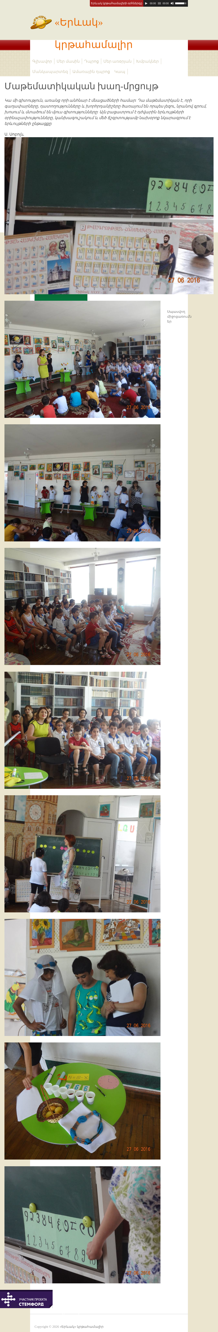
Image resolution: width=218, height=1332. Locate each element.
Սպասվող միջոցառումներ (179, 316)
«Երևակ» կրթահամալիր (81, 30)
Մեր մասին (68, 61)
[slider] (159, 3)
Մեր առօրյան (117, 61)
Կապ (119, 71)
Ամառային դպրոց (91, 71)
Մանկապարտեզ (50, 71)
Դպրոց (91, 61)
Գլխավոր (42, 61)
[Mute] (172, 3)
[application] (165, 3)
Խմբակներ (147, 61)
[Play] (146, 3)
